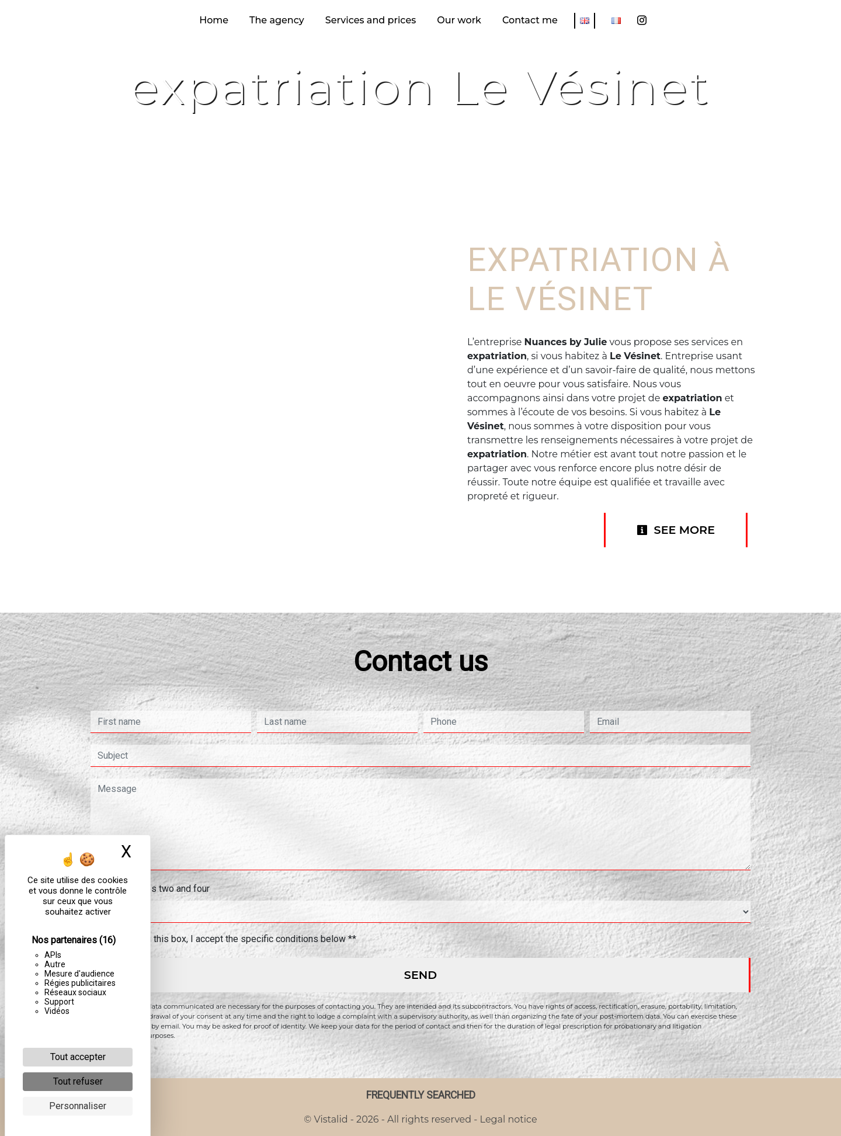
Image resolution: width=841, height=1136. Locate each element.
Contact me (530, 20)
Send (420, 975)
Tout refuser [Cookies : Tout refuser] (78, 1081)
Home (213, 20)
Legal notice (507, 1119)
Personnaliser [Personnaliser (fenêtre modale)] (77, 1105)
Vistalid (331, 1119)
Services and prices (370, 20)
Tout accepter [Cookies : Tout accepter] (78, 1056)
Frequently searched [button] (420, 1095)
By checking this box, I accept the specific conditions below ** (229, 938)
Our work (459, 20)
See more (676, 530)
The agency (276, 20)
